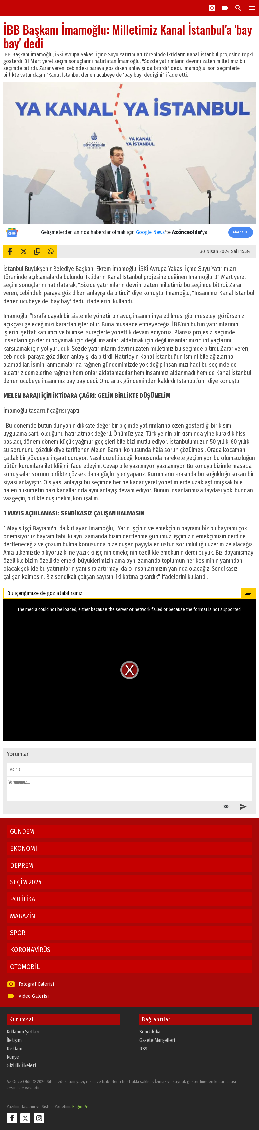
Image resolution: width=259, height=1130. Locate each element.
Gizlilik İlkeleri (21, 1065)
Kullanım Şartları (23, 1032)
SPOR (17, 933)
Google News (150, 232)
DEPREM (21, 865)
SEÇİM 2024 (26, 882)
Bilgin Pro (81, 1106)
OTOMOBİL (25, 966)
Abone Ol (241, 232)
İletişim (14, 1040)
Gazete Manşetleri (157, 1040)
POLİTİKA (23, 899)
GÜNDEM (22, 831)
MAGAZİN (23, 916)
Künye (13, 1057)
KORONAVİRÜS (30, 950)
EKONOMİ (23, 848)
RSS (143, 1049)
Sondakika (149, 1032)
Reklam (14, 1049)
